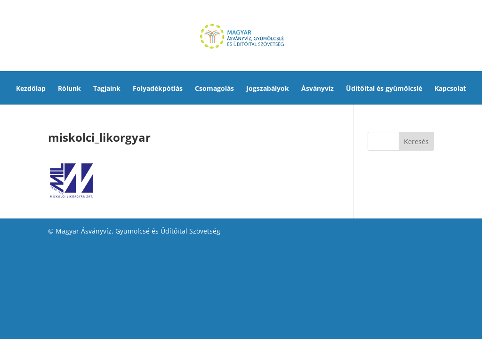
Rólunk (69, 89)
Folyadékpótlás (158, 89)
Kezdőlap (31, 89)
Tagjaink (106, 89)
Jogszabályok (267, 89)
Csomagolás (214, 89)
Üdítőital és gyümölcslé (384, 89)
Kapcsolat (450, 89)
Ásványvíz (317, 89)
